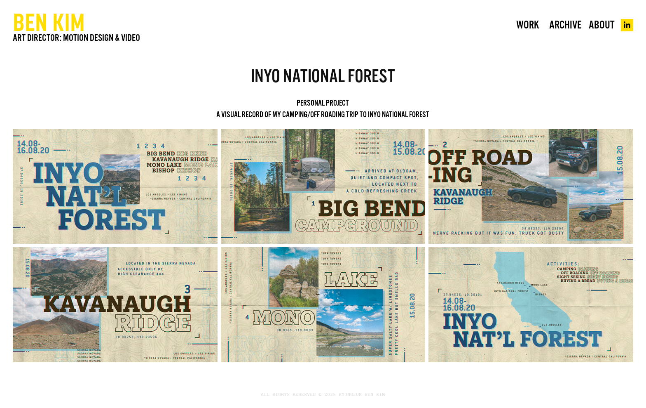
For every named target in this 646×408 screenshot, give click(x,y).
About (602, 25)
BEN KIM (49, 22)
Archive (565, 25)
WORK (527, 25)
